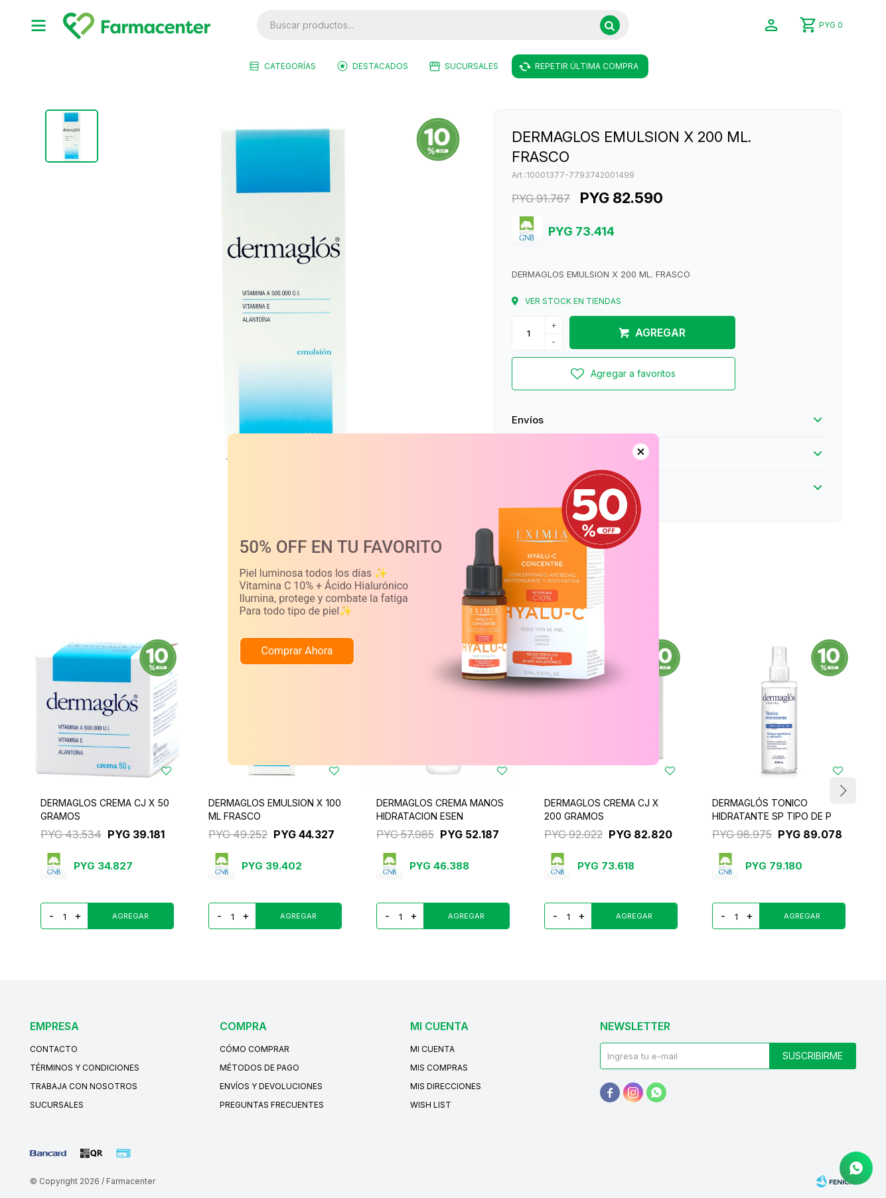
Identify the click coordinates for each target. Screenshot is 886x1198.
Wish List (430, 1105)
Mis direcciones (445, 1086)
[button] (610, 25)
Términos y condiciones (84, 1068)
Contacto (54, 1049)
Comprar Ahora (297, 650)
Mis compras (439, 1068)
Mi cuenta (432, 1049)
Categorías (290, 66)
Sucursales (471, 66)
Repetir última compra (586, 66)
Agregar (660, 332)
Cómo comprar (254, 1049)
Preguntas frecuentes (272, 1105)
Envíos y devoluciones (271, 1086)
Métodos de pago (259, 1068)
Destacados (380, 66)
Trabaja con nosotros (83, 1086)
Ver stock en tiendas (573, 301)
